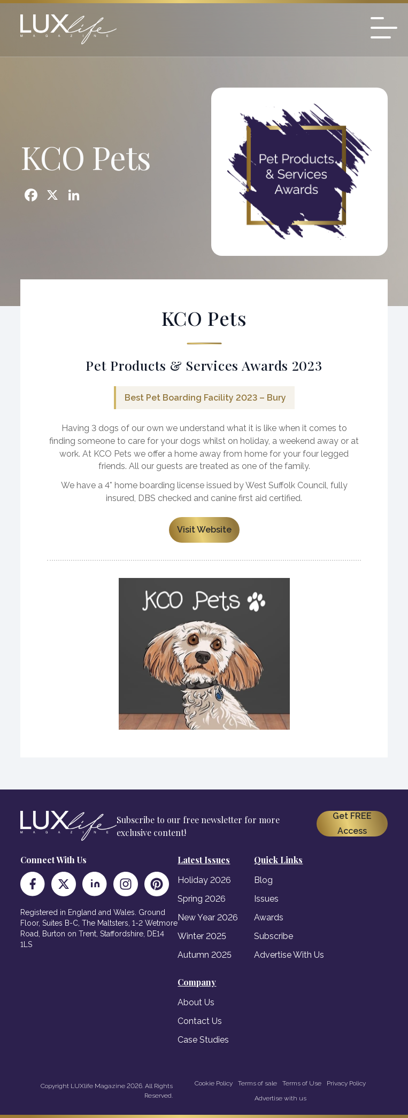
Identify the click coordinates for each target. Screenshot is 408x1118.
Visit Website (204, 530)
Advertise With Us (289, 955)
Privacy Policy (346, 1083)
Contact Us (200, 1021)
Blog (263, 880)
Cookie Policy (214, 1083)
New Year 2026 (208, 917)
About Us (196, 1002)
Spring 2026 (202, 899)
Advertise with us (280, 1098)
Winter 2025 (202, 936)
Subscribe (273, 936)
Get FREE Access (352, 823)
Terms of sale (257, 1083)
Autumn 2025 (205, 955)
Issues (266, 899)
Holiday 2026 (204, 880)
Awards (268, 917)
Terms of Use (301, 1083)
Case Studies (203, 1040)
